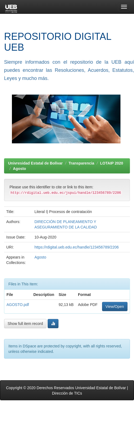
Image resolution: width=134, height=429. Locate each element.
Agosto (19, 168)
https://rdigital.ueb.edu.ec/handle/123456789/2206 (76, 247)
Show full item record (25, 323)
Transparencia (81, 163)
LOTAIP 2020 (111, 163)
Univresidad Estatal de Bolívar (35, 163)
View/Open (115, 306)
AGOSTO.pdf (17, 304)
